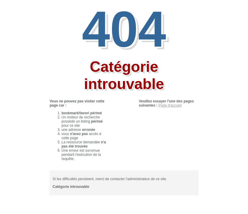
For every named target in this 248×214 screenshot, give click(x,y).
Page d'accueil (170, 105)
